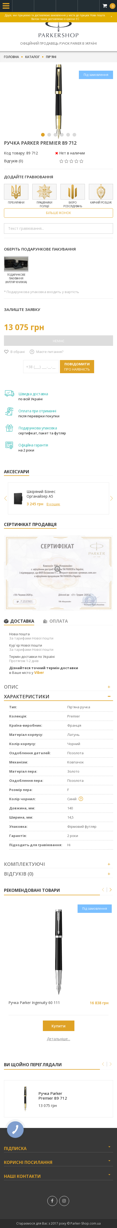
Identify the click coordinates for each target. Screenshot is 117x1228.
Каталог (32, 57)
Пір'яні (51, 57)
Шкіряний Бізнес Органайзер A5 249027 (41, 494)
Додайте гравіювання (28, 177)
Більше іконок (58, 213)
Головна (11, 57)
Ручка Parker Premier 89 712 (52, 1095)
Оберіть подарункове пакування (40, 249)
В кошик (53, 504)
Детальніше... (58, 1039)
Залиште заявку (22, 309)
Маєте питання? (49, 351)
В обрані (18, 351)
